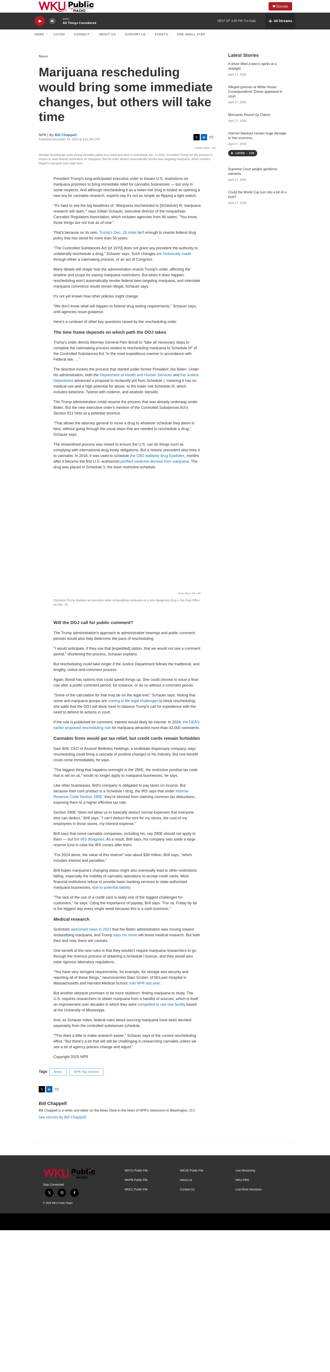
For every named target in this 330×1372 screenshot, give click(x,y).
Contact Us (187, 1331)
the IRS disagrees (88, 981)
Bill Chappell (66, 144)
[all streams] (280, 30)
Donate (284, 11)
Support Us (135, 43)
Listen (59, 43)
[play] (39, 30)
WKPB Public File (136, 1322)
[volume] (52, 30)
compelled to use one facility (161, 1146)
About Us (107, 43)
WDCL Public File (136, 1331)
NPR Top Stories (86, 1213)
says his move (125, 1077)
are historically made (174, 396)
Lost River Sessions (249, 1331)
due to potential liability (111, 1029)
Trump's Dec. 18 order (118, 374)
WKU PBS (242, 1322)
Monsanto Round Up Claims (249, 124)
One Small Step (191, 43)
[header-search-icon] (264, 11)
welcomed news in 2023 (91, 1071)
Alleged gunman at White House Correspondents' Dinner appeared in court (255, 101)
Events (161, 43)
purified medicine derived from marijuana (154, 603)
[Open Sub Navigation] (47, 43)
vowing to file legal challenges (132, 843)
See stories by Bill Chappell (62, 1259)
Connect (82, 43)
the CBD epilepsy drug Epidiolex (157, 598)
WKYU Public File (136, 1312)
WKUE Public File (191, 1312)
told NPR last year (144, 1125)
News (39, 43)
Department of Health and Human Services (135, 517)
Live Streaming (245, 1312)
